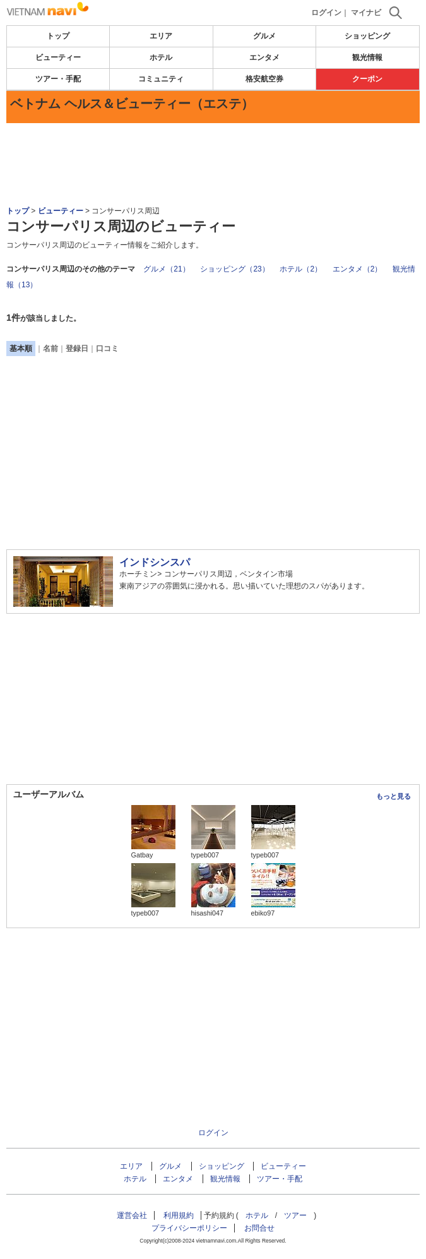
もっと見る (393, 796)
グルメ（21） (166, 269)
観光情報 (367, 57)
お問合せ (259, 1228)
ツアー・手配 (58, 79)
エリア (161, 36)
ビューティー (58, 57)
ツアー (295, 1215)
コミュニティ (161, 79)
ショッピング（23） (234, 269)
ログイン (326, 12)
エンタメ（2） (357, 269)
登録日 (77, 348)
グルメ (264, 36)
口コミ (107, 348)
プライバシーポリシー (189, 1228)
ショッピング (367, 36)
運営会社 (132, 1215)
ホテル (161, 57)
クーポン (367, 79)
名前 (50, 348)
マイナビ (366, 12)
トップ (58, 36)
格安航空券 (264, 79)
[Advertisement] (213, 161)
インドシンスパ (154, 562)
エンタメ (264, 57)
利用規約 (178, 1215)
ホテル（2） (301, 269)
